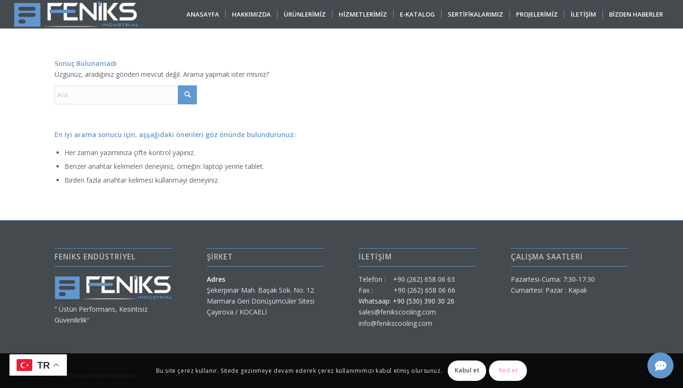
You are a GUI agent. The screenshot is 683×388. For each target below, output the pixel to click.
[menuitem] (202, 14)
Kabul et (467, 370)
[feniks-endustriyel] (76, 14)
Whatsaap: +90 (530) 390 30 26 (406, 300)
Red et (508, 370)
